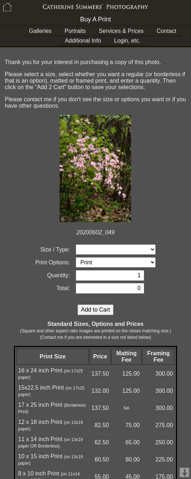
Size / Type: (55, 249)
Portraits (75, 31)
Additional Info (83, 41)
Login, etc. (127, 41)
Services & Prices (121, 31)
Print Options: (52, 262)
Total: (63, 288)
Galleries (40, 31)
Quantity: (58, 275)
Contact (166, 31)
